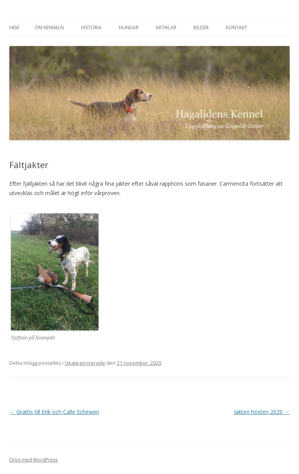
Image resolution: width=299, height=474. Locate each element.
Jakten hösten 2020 (262, 411)
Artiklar (166, 27)
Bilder (201, 27)
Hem (14, 27)
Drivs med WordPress (33, 459)
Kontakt (236, 27)
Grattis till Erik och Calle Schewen (54, 411)
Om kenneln (49, 27)
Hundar (129, 27)
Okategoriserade (85, 362)
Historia (91, 27)
